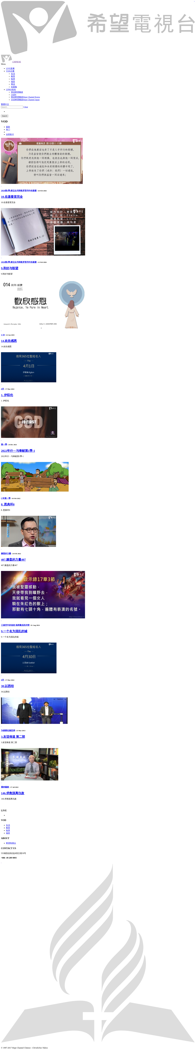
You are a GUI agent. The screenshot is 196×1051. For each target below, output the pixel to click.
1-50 (3, 335)
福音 (8, 833)
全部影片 (10, 134)
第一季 (4, 444)
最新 (8, 127)
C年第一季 (5, 498)
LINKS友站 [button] (11, 89)
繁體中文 (5, 104)
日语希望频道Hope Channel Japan (25, 100)
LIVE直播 (10, 68)
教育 (8, 828)
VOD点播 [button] (10, 71)
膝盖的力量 (6, 553)
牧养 (8, 830)
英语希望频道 (17, 92)
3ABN (13, 95)
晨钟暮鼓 (5, 787)
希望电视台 (11, 843)
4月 (2, 389)
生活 (8, 825)
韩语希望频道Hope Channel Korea (25, 97)
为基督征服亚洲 (8, 730)
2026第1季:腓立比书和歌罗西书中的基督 (19, 191)
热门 (8, 129)
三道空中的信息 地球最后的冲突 (15, 625)
